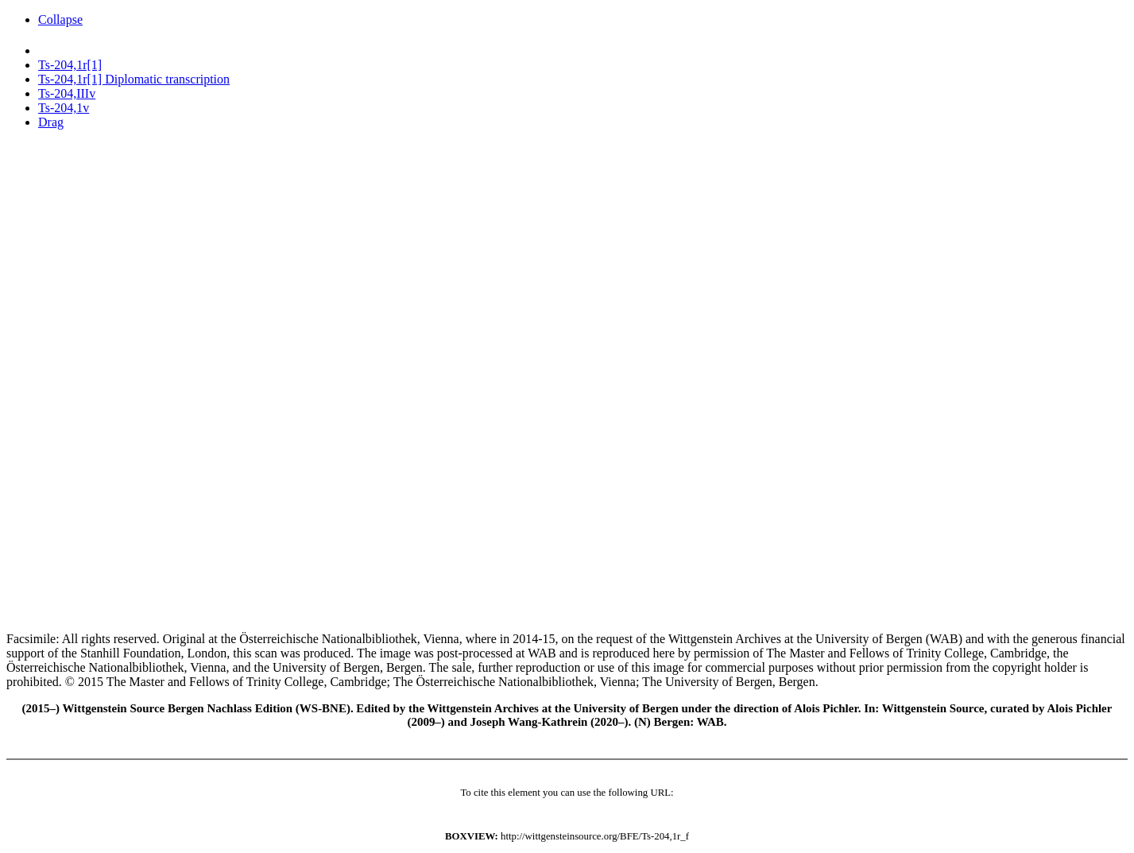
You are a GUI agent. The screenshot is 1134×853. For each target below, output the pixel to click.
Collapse (60, 19)
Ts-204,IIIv (66, 93)
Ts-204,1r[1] (70, 65)
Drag (51, 122)
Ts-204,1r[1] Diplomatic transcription (134, 79)
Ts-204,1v (63, 107)
